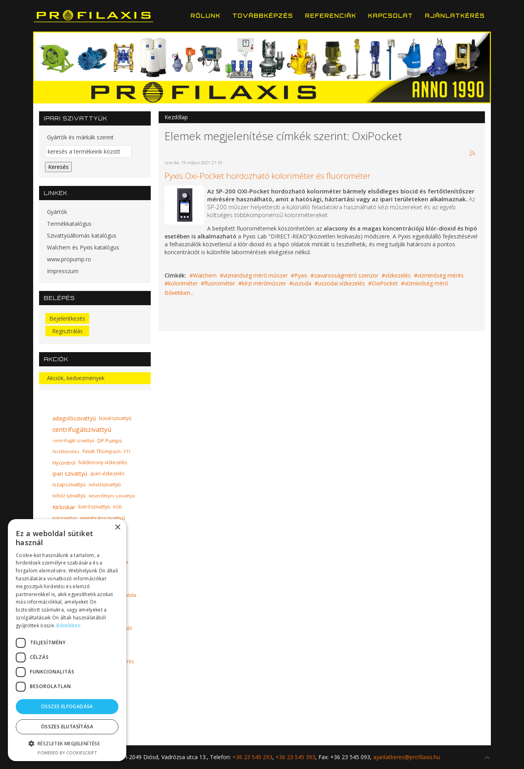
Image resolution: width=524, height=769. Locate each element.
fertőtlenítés (65, 451)
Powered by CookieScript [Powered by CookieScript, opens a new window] (67, 753)
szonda (128, 595)
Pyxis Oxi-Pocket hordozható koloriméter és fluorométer (268, 175)
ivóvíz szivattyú (69, 495)
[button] (67, 743)
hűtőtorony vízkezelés (103, 462)
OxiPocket (385, 283)
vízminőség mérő (426, 283)
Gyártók (57, 212)
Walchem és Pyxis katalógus (83, 247)
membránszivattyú (102, 517)
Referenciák (330, 16)
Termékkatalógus (69, 223)
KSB (117, 507)
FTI (127, 451)
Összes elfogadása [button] (67, 706)
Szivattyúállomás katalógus (81, 235)
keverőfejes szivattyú (112, 496)
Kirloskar (63, 507)
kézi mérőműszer (264, 283)
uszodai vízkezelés (341, 283)
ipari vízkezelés (107, 473)
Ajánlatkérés (455, 16)
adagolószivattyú (74, 418)
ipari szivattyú (69, 473)
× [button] (117, 528)
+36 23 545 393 (295, 757)
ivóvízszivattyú (105, 484)
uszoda (302, 283)
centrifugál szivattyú (73, 440)
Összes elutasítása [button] (67, 726)
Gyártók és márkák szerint (80, 137)
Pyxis (300, 275)
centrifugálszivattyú (81, 429)
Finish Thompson (101, 451)
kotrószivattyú (94, 506)
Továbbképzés (262, 16)
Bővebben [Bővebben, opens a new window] (68, 625)
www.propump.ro (69, 259)
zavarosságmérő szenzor (346, 275)
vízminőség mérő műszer (255, 275)
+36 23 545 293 (252, 757)
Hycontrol (63, 462)
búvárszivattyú (115, 418)
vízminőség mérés (440, 275)
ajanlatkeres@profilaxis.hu (406, 757)
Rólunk (206, 16)
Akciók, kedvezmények (76, 378)
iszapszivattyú (69, 484)
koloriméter (183, 283)
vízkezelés (398, 275)
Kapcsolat (390, 16)
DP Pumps (109, 440)
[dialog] (67, 640)
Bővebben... (179, 292)
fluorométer (219, 283)
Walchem (205, 275)
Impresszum (63, 271)
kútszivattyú (64, 518)
